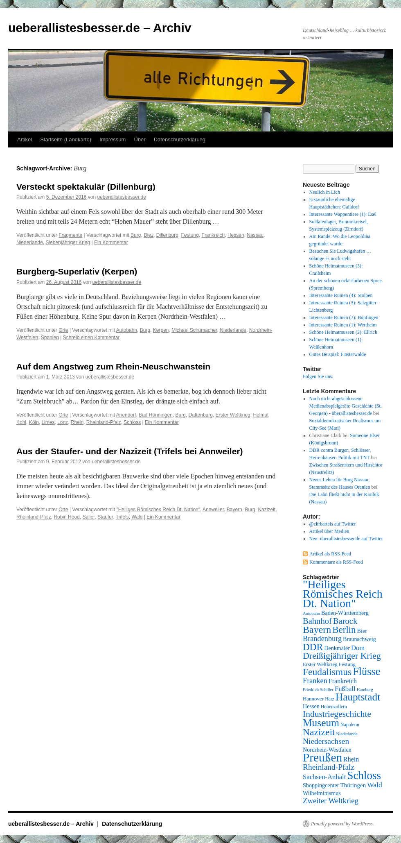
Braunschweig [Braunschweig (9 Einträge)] (359, 639)
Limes (47, 422)
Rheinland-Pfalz (103, 422)
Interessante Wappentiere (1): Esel (342, 214)
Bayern (234, 509)
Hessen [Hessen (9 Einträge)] (311, 706)
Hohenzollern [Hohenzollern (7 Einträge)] (334, 706)
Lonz (62, 422)
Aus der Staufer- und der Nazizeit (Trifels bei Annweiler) (129, 451)
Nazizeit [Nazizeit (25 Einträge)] (319, 732)
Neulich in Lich (324, 192)
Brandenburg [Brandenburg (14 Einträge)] (322, 639)
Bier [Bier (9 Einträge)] (362, 631)
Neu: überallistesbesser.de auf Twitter (346, 539)
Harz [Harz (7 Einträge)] (329, 699)
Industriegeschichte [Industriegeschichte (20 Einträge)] (337, 714)
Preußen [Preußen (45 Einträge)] (322, 757)
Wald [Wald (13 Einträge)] (374, 785)
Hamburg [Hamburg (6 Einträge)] (365, 689)
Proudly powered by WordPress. (342, 824)
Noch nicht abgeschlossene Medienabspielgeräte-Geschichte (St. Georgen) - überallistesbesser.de (345, 406)
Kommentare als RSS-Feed (336, 562)
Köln (34, 422)
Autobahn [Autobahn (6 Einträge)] (311, 613)
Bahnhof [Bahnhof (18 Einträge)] (317, 620)
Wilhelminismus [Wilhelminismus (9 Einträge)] (322, 793)
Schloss (132, 422)
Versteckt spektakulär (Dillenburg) (85, 186)
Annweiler (213, 509)
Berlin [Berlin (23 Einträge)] (344, 630)
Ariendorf (126, 415)
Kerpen (161, 330)
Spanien (50, 337)
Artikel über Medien (329, 531)
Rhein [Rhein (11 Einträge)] (351, 759)
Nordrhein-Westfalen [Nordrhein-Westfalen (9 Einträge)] (327, 749)
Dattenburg (201, 415)
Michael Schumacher (194, 330)
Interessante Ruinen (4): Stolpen (341, 295)
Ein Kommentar (111, 242)
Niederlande (29, 242)
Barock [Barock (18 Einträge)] (345, 620)
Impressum (112, 139)
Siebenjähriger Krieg (67, 242)
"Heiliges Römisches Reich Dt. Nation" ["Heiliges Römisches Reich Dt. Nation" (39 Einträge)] (343, 594)
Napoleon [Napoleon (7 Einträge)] (349, 724)
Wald (137, 517)
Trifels (122, 517)
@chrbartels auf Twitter (332, 524)
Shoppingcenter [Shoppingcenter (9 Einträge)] (321, 785)
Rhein (77, 422)
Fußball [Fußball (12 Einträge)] (345, 689)
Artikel (24, 139)
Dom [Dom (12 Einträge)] (358, 648)
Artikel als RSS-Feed (330, 554)
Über (139, 139)
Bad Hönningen (156, 415)
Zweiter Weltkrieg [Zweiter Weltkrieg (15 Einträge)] (330, 800)
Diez (148, 235)
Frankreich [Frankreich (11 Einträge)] (343, 681)
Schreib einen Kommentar (91, 337)
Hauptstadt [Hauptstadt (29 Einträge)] (358, 696)
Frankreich (213, 235)
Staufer (105, 517)
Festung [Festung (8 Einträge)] (347, 664)
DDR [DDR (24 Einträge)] (313, 646)
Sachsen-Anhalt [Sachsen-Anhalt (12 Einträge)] (324, 777)
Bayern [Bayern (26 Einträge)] (317, 629)
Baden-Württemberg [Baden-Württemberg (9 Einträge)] (345, 613)
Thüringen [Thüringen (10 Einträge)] (353, 785)
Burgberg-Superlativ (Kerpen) (76, 271)
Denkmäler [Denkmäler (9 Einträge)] (337, 648)
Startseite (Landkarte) (65, 139)
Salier (88, 517)
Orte (63, 330)
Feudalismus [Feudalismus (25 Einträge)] (327, 671)
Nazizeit (266, 509)
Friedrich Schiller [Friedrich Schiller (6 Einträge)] (318, 689)
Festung (190, 235)
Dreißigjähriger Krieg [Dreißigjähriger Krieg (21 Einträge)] (342, 655)
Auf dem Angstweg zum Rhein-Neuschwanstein (113, 366)
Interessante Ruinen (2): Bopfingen (343, 317)
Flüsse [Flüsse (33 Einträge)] (366, 672)
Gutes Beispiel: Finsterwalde (337, 354)
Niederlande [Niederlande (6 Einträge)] (347, 734)
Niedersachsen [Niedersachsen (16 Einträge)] (326, 741)
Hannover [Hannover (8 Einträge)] (313, 699)
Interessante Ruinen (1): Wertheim (343, 325)
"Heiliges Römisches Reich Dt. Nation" (158, 509)
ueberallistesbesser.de (121, 197)
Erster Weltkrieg (233, 415)
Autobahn (126, 330)
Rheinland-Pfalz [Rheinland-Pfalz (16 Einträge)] (328, 767)
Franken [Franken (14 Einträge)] (315, 681)
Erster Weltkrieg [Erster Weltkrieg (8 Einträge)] (320, 664)
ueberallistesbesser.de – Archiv (99, 27)
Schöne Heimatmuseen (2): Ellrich (343, 332)
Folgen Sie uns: (318, 376)
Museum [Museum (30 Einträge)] (321, 722)
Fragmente (70, 235)
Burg (136, 235)
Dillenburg (167, 235)
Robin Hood (66, 517)
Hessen (236, 235)
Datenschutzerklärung (179, 139)
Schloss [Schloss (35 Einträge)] (364, 775)
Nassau (255, 235)
